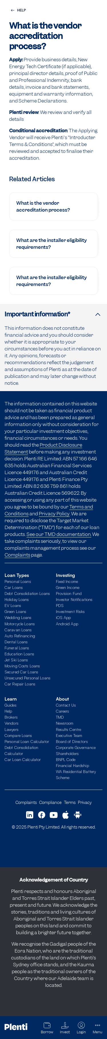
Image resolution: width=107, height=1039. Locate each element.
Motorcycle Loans (20, 623)
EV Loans (13, 605)
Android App (67, 623)
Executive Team (69, 735)
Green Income (67, 587)
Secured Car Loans (21, 671)
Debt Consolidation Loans (27, 593)
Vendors (12, 723)
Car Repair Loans (20, 683)
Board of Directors (72, 741)
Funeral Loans (17, 647)
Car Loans (14, 587)
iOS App (63, 617)
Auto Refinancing (20, 635)
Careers (62, 711)
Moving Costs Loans (22, 665)
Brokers (11, 717)
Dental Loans (16, 641)
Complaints (17, 555)
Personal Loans (18, 581)
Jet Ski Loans (16, 659)
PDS (60, 605)
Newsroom (65, 723)
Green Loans (15, 611)
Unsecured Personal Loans (28, 677)
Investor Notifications (74, 599)
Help (8, 711)
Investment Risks (70, 611)
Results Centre (68, 729)
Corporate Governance (76, 747)
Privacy (85, 802)
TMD (60, 717)
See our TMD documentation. (59, 534)
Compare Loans (18, 735)
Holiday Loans (17, 599)
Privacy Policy (54, 513)
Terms (70, 802)
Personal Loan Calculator (27, 741)
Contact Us (66, 705)
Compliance (50, 802)
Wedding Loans (18, 617)
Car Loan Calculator (23, 759)
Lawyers (12, 729)
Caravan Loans (18, 629)
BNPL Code (66, 759)
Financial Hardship (72, 765)
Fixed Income (67, 581)
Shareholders (67, 753)
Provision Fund (69, 593)
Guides (11, 705)
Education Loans (19, 653)
